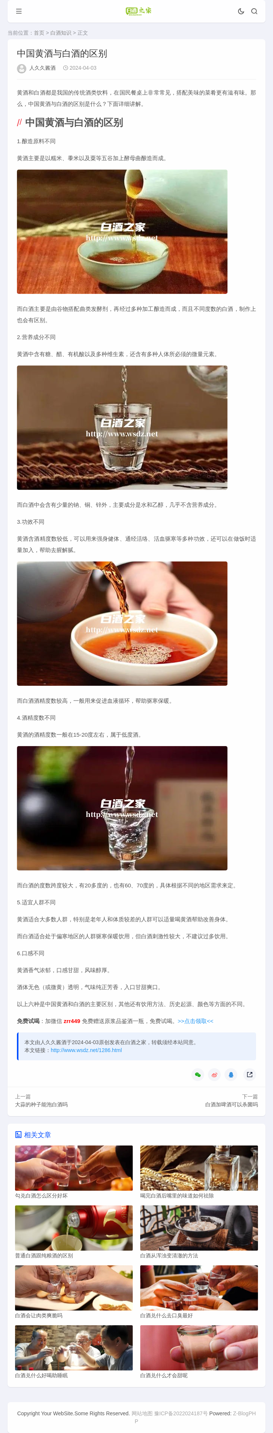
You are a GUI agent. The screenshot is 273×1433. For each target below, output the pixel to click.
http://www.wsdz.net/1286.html (86, 1050)
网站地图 (142, 1413)
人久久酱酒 (42, 68)
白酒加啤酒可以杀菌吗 (231, 1104)
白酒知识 (60, 33)
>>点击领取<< (196, 1021)
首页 (39, 33)
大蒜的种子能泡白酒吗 (41, 1104)
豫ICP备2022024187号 (181, 1413)
